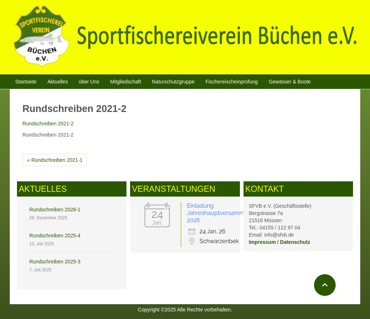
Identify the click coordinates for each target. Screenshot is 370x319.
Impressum (262, 242)
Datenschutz (295, 242)
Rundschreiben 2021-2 (48, 123)
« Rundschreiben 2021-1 (54, 160)
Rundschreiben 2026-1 (55, 209)
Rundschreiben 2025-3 (55, 261)
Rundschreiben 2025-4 (55, 235)
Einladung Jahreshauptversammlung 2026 (222, 213)
